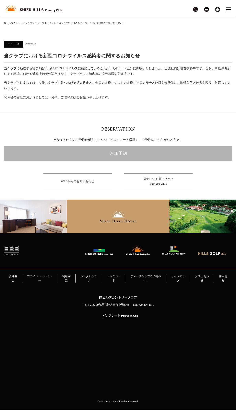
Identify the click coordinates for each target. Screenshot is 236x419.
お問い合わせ (202, 287)
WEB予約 (118, 155)
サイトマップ (178, 287)
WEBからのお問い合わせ (77, 184)
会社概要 (13, 287)
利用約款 (66, 287)
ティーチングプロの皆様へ (146, 287)
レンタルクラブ (88, 287)
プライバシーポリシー (39, 287)
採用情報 (223, 287)
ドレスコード (114, 287)
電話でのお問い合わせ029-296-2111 (158, 184)
